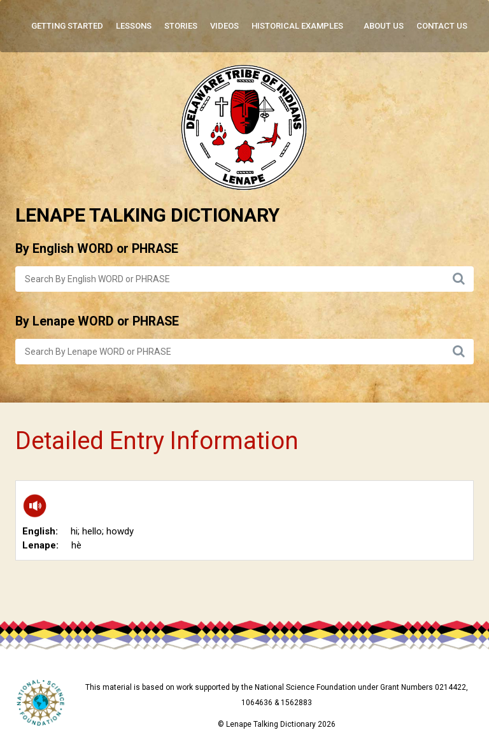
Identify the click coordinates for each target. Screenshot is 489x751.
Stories (180, 26)
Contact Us (441, 26)
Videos (224, 26)
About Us (384, 26)
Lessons (134, 26)
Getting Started (67, 26)
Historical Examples (297, 26)
